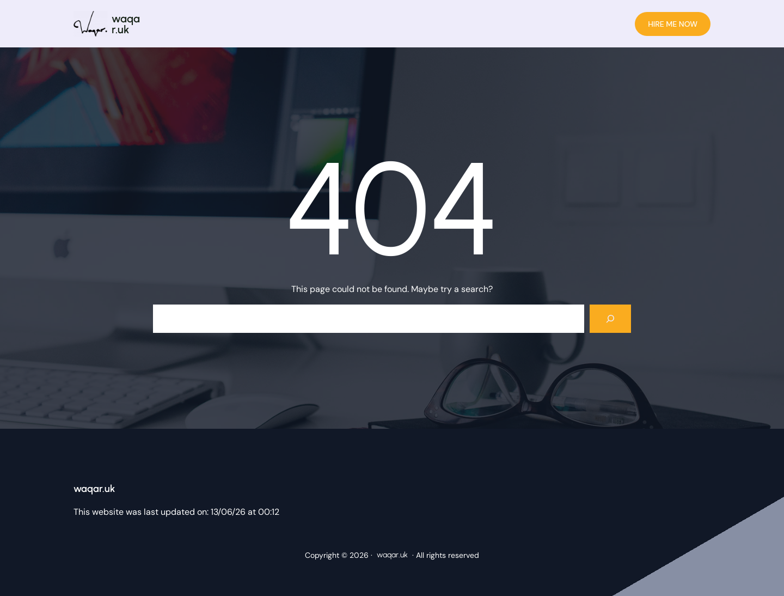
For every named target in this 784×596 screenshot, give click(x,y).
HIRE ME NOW (672, 24)
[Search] (610, 319)
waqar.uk (126, 24)
